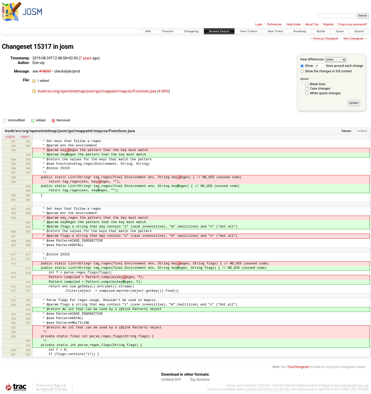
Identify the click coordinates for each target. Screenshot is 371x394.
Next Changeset (353, 38)
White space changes (325, 93)
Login (258, 24)
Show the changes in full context (326, 71)
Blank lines (317, 84)
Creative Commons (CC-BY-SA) (267, 389)
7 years (85, 58)
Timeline (167, 31)
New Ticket (275, 31)
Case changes (320, 88)
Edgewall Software (53, 389)
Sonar (340, 31)
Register (328, 24)
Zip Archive (200, 379)
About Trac (312, 24)
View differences (312, 59)
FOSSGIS (263, 385)
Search (359, 31)
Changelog (191, 31)
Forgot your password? (352, 24)
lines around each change (338, 66)
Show (306, 66)
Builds (321, 31)
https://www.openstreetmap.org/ (345, 385)
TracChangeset (298, 367)
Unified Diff (171, 379)
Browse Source (219, 31)
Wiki (148, 31)
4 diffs (163, 91)
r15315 (10, 137)
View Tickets (248, 31)
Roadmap (299, 31)
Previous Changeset (325, 38)
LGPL (353, 389)
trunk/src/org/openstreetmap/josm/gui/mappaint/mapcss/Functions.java (97, 91)
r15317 (25, 137)
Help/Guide (293, 24)
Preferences (274, 24)
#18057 (45, 71)
